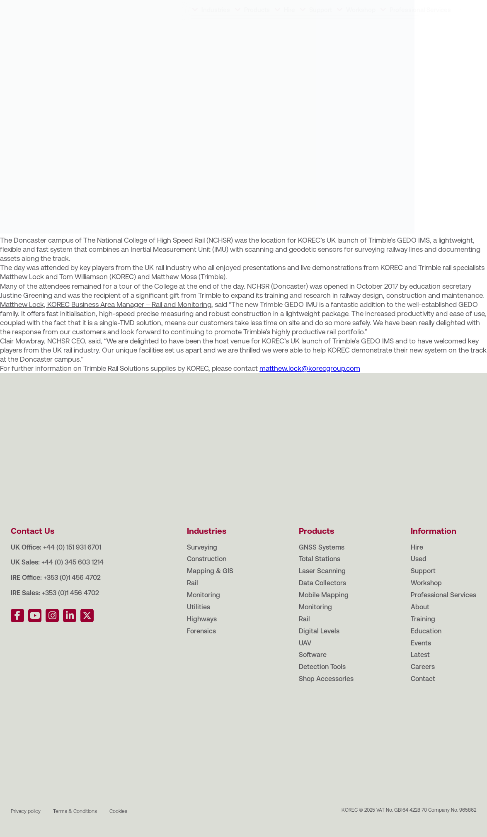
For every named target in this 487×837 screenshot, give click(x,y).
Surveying (202, 547)
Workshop (361, 33)
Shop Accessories (326, 679)
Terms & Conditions (75, 811)
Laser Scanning (322, 571)
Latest (167, 8)
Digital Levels (319, 631)
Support (320, 33)
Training (64, 8)
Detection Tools (322, 667)
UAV (305, 643)
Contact (234, 8)
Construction (206, 559)
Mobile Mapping (324, 595)
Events (137, 8)
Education (101, 8)
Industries (215, 33)
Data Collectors (322, 583)
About (32, 8)
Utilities (198, 607)
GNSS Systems (321, 547)
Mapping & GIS (210, 571)
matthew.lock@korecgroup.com (309, 368)
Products (257, 33)
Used (418, 559)
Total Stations (319, 559)
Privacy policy (26, 811)
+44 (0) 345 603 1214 (72, 562)
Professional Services (420, 33)
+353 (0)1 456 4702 (72, 578)
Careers (199, 8)
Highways (202, 619)
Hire (289, 33)
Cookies (118, 811)
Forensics (201, 631)
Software (313, 655)
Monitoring (203, 595)
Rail (192, 583)
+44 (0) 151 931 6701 (72, 547)
